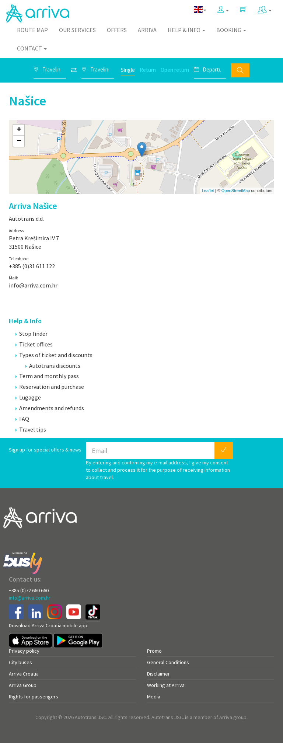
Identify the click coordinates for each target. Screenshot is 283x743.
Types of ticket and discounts (53, 355)
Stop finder (31, 333)
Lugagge (28, 397)
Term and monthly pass (47, 376)
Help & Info (186, 30)
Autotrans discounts (52, 365)
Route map (32, 30)
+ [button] (19, 130)
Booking (231, 30)
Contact (32, 48)
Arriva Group (22, 685)
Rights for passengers (33, 696)
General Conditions (168, 662)
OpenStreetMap (235, 190)
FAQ (22, 418)
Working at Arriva (166, 685)
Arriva (147, 30)
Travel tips (30, 429)
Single (128, 69)
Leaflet (208, 190)
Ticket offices (34, 344)
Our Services (77, 30)
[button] (223, 9)
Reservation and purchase (49, 386)
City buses (20, 662)
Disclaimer (158, 673)
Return (148, 69)
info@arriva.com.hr (29, 597)
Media (153, 696)
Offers (117, 30)
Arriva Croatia (24, 673)
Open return (175, 69)
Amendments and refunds (49, 408)
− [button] (19, 141)
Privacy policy (24, 651)
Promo (154, 651)
